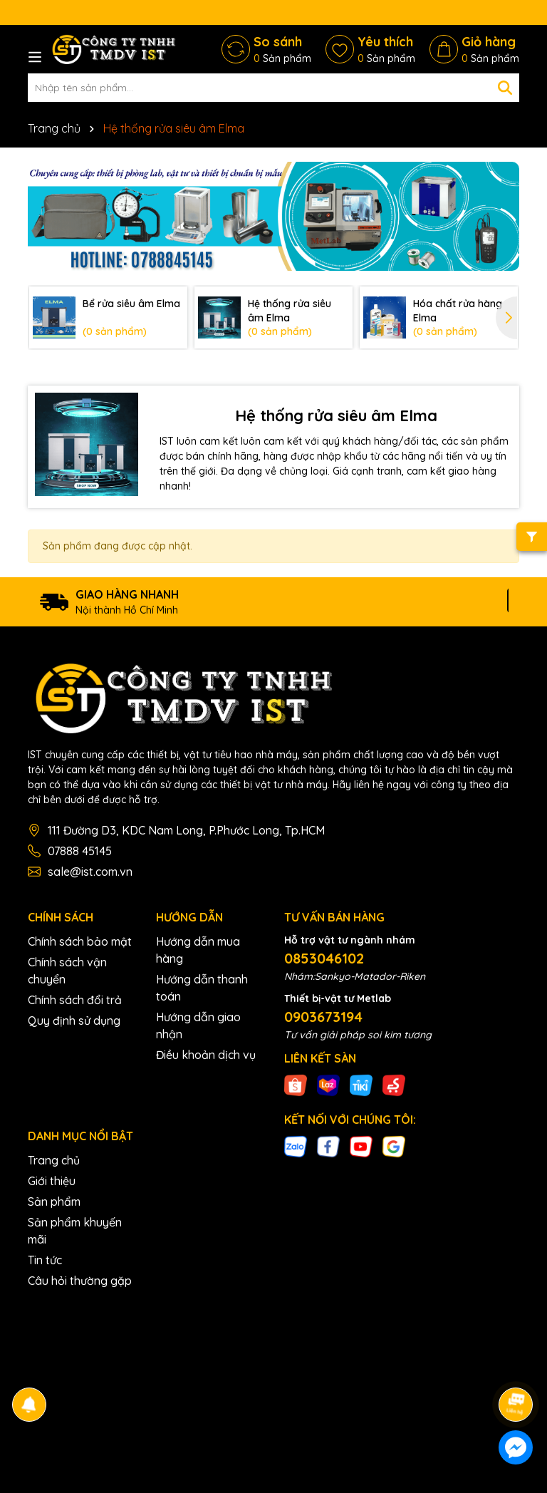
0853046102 (324, 958)
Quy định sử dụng (74, 1020)
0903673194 (323, 1017)
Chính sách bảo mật (80, 941)
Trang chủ (54, 1160)
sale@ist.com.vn (90, 871)
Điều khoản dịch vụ (206, 1055)
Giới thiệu (51, 1181)
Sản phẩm (54, 1201)
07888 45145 (80, 851)
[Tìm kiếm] (505, 87)
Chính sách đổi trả (75, 1000)
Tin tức (45, 1260)
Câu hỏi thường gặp (80, 1281)
